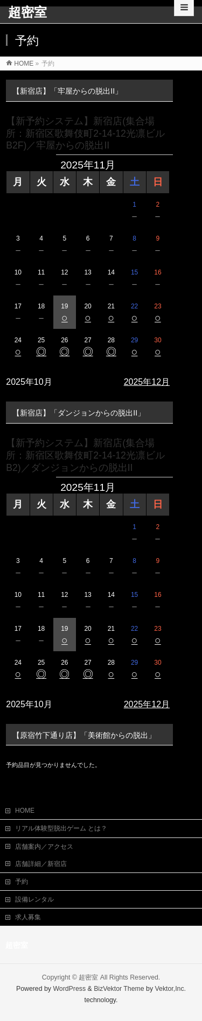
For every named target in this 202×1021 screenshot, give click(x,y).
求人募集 (28, 916)
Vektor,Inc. (170, 987)
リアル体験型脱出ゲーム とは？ (61, 827)
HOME (24, 809)
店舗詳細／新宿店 (41, 863)
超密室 (27, 12)
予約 (21, 880)
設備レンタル (34, 898)
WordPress (69, 987)
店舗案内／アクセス (44, 845)
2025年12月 (147, 381)
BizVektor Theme (119, 987)
